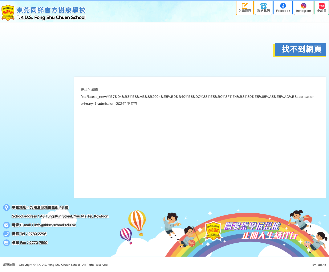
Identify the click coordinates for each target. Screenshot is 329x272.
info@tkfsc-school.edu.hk (55, 225)
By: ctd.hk (319, 264)
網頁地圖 (9, 264)
